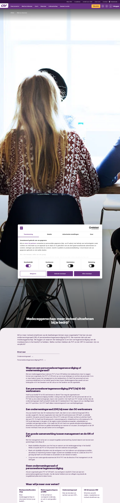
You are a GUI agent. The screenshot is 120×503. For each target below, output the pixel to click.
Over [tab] (91, 234)
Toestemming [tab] (28, 234)
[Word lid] (96, 6)
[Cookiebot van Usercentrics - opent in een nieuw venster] (92, 228)
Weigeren (33, 273)
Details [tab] (49, 234)
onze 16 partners (30, 243)
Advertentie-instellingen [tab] (70, 234)
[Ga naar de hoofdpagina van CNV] (4, 5)
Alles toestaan (87, 273)
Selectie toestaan (60, 273)
